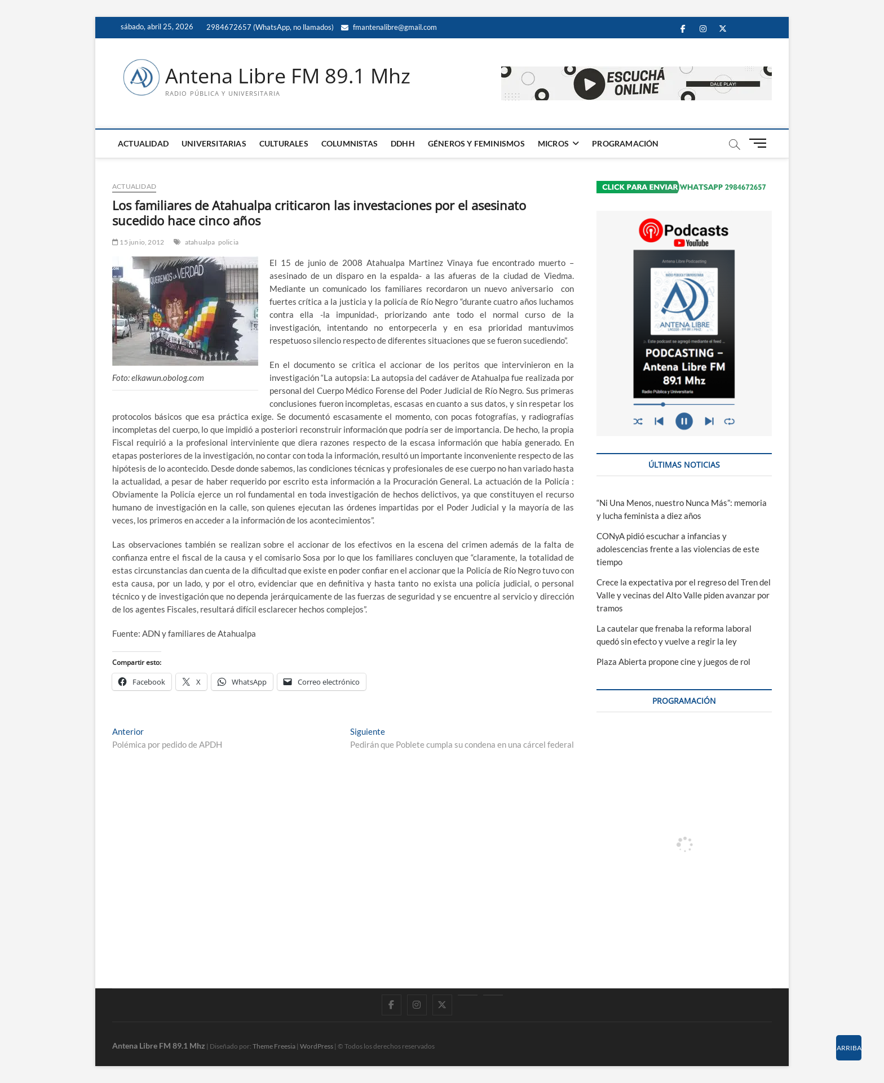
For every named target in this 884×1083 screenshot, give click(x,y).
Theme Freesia (274, 1046)
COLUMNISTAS (349, 143)
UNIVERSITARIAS (214, 143)
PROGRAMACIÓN (625, 143)
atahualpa (200, 242)
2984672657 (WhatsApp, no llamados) (269, 27)
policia (228, 242)
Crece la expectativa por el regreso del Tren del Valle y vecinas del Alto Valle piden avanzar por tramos (683, 595)
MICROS (553, 143)
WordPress (316, 1046)
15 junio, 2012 (138, 242)
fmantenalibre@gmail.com (389, 27)
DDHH (403, 143)
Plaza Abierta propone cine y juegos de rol (673, 661)
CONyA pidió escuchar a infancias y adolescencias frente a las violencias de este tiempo (677, 549)
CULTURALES (283, 143)
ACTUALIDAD (143, 143)
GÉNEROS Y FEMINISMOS (476, 143)
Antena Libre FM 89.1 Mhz (287, 76)
